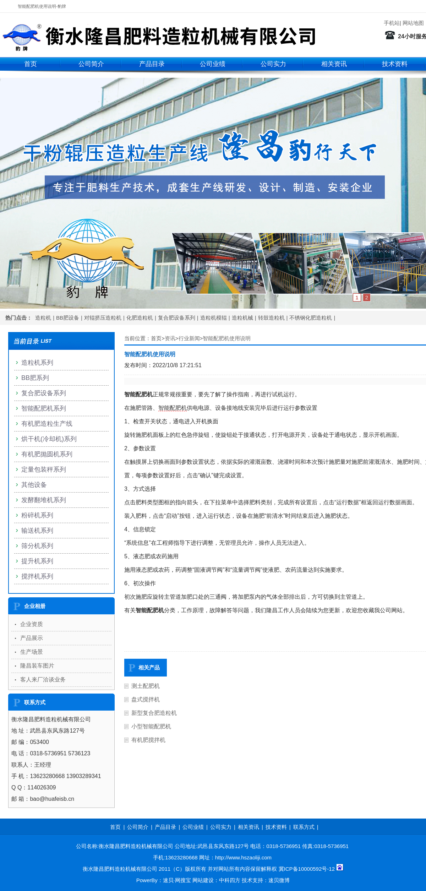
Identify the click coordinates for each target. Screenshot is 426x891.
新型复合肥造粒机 (154, 713)
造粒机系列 (37, 362)
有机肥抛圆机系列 (46, 454)
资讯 (170, 338)
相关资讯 (334, 63)
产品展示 (31, 638)
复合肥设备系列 (176, 318)
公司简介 (91, 63)
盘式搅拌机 (145, 699)
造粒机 (43, 318)
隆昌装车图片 (37, 666)
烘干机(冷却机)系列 (49, 438)
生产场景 (31, 652)
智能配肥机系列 (43, 408)
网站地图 (413, 23)
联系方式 (304, 827)
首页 (30, 63)
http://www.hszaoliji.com (243, 857)
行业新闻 (189, 338)
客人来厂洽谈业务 (43, 680)
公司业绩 (212, 63)
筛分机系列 (37, 545)
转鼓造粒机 (271, 318)
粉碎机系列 (37, 515)
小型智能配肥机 (151, 726)
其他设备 (34, 484)
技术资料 (395, 63)
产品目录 (152, 63)
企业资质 (31, 624)
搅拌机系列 (37, 576)
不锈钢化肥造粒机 (310, 318)
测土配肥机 (145, 686)
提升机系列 (37, 561)
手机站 (392, 23)
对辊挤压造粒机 (102, 318)
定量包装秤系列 (43, 469)
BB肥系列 (35, 377)
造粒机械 (242, 318)
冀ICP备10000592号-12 (307, 869)
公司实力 (273, 63)
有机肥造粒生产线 (46, 423)
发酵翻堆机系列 (43, 500)
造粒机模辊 (213, 318)
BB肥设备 (67, 318)
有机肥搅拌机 (148, 740)
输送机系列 (37, 530)
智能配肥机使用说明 (227, 338)
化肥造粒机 (139, 318)
